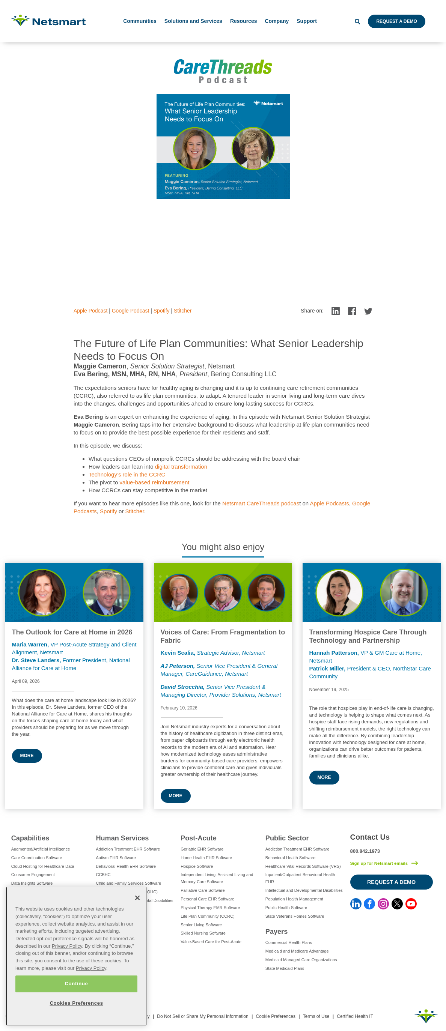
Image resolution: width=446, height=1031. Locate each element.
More (27, 755)
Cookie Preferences (275, 1016)
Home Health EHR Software (206, 857)
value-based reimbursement (155, 482)
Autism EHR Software (116, 857)
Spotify (162, 311)
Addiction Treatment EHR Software (128, 849)
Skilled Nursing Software (203, 933)
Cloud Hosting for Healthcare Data (42, 866)
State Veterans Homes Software (294, 916)
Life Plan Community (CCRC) (208, 916)
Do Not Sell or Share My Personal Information (202, 1016)
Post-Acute (199, 838)
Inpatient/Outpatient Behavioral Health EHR (300, 878)
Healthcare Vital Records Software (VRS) (303, 866)
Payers (276, 931)
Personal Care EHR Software (207, 899)
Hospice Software (197, 866)
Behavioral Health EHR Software (126, 866)
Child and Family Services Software (128, 883)
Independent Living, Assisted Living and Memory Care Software (217, 878)
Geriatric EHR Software (202, 849)
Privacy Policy (67, 946)
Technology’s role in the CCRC (127, 474)
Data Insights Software (32, 883)
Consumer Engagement (33, 874)
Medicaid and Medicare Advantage (297, 951)
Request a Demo (396, 21)
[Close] (137, 898)
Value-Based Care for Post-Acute (211, 941)
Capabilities (30, 838)
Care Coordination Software (36, 857)
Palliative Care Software (203, 890)
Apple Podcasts (329, 503)
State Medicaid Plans (284, 968)
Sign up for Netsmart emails (379, 863)
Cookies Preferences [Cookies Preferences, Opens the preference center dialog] (76, 1003)
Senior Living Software (201, 925)
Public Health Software (286, 907)
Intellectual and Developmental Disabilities (304, 890)
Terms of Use (316, 1016)
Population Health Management (294, 899)
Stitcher (182, 311)
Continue (76, 983)
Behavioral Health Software (290, 857)
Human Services (122, 838)
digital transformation (181, 466)
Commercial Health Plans (288, 942)
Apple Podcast (90, 311)
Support (307, 21)
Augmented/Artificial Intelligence (40, 849)
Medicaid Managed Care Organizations (301, 959)
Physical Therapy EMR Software (210, 907)
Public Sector (287, 838)
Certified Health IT (355, 1016)
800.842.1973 (365, 851)
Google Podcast (130, 311)
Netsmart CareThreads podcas (260, 503)
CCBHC (103, 874)
